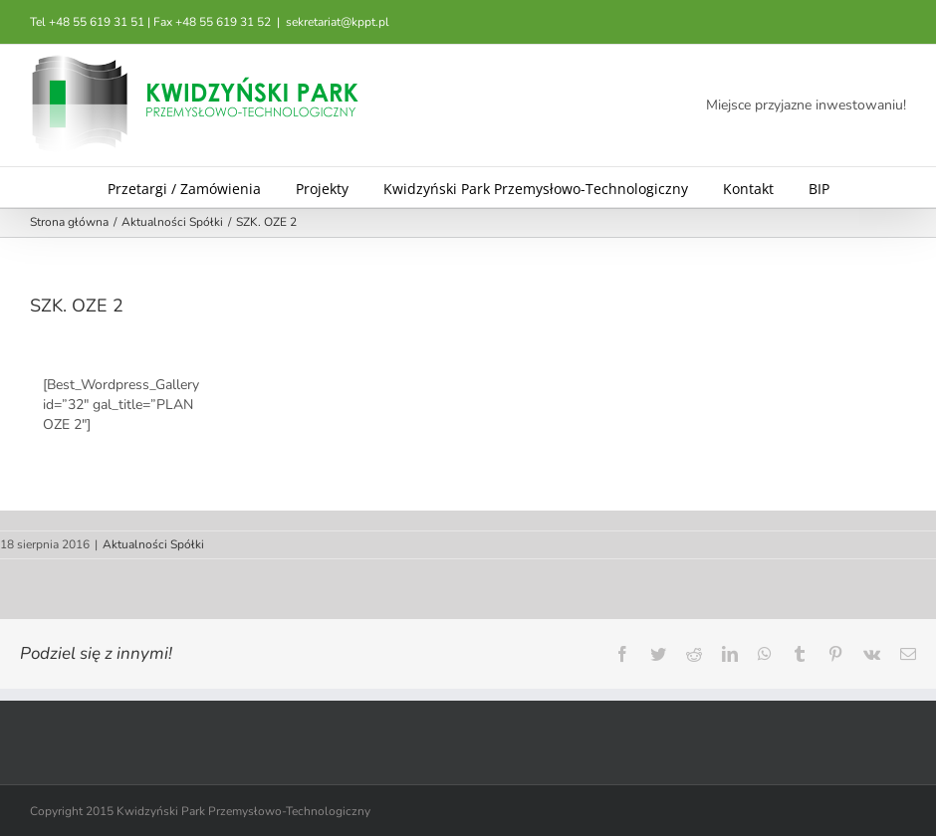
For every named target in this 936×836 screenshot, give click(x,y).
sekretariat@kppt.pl (337, 22)
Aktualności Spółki (153, 544)
